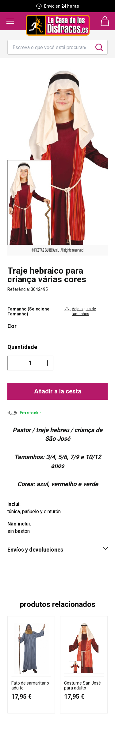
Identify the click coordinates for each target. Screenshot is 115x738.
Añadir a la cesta (57, 391)
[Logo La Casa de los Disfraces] (58, 25)
